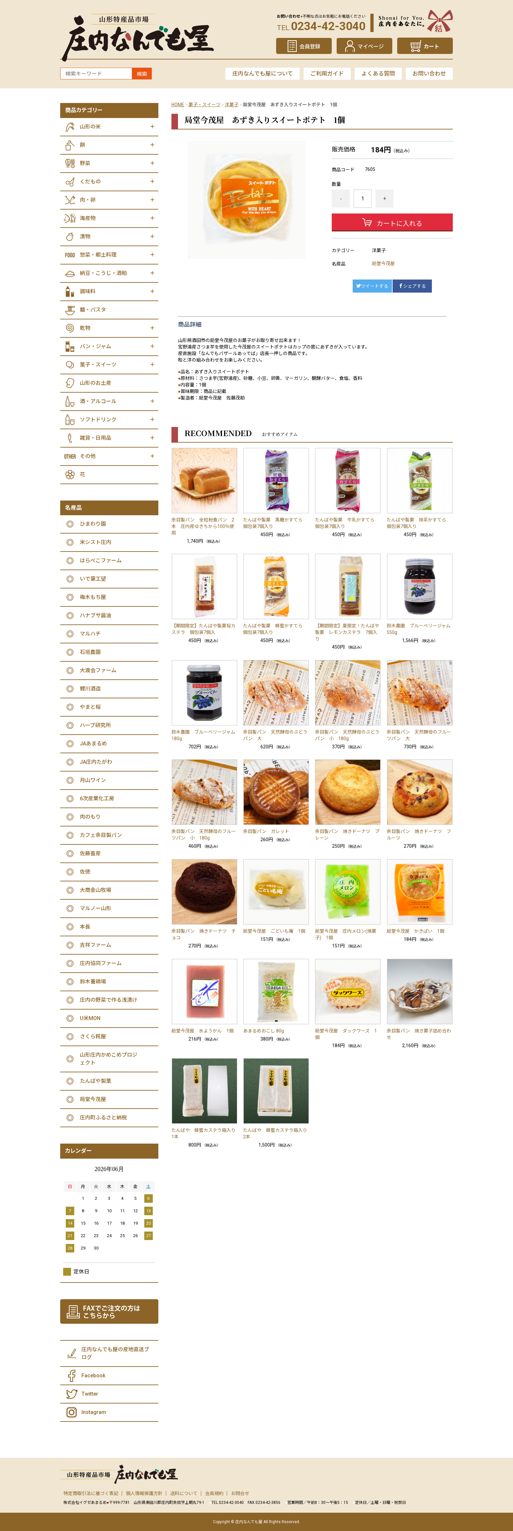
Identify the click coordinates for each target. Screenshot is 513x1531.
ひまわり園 (93, 524)
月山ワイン (93, 780)
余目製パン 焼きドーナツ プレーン (347, 835)
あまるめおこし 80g (263, 1030)
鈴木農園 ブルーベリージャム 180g (204, 735)
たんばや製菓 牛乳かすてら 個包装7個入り (347, 523)
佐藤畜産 (90, 853)
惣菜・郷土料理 (98, 255)
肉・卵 (88, 200)
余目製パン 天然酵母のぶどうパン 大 (275, 735)
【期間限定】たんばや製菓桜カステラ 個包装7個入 (203, 629)
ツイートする (372, 286)
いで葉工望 (93, 579)
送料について (184, 1493)
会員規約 (214, 1493)
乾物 (85, 328)
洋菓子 (232, 104)
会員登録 (309, 46)
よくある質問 (378, 73)
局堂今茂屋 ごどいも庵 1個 (274, 931)
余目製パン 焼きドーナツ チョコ (203, 934)
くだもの (90, 182)
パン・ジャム (95, 346)
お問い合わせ (429, 73)
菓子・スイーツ (204, 104)
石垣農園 (90, 652)
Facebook (93, 1375)
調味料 (88, 291)
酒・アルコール (98, 401)
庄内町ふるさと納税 (103, 1117)
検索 (142, 74)
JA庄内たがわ (96, 762)
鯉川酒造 (90, 689)
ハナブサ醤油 (95, 615)
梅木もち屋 (93, 597)
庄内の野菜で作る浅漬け (108, 1000)
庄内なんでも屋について (262, 73)
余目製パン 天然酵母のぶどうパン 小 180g (347, 735)
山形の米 (90, 127)
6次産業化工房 (97, 798)
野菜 (85, 163)
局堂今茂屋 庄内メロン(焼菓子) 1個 (345, 934)
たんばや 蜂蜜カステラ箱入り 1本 (204, 1133)
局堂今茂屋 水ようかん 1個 (202, 1030)
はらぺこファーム (101, 560)
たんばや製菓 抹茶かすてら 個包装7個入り (419, 523)
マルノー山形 (95, 908)
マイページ (371, 46)
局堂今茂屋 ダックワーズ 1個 (346, 1034)
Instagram (93, 1412)
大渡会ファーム (98, 670)
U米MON (90, 1018)
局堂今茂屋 (383, 263)
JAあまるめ (93, 743)
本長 (85, 927)
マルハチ (90, 634)
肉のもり (90, 817)
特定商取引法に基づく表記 (90, 1493)
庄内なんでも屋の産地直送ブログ (115, 1353)
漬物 (85, 236)
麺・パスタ (93, 310)
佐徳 (85, 872)
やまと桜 (90, 707)
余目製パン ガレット (266, 831)
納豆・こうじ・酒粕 (103, 273)
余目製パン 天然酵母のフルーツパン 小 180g (203, 835)
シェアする (412, 286)
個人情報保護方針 (144, 1493)
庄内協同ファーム (101, 963)
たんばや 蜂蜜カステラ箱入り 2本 (276, 1133)
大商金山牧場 (95, 890)
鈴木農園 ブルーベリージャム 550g (420, 629)
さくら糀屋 (93, 1036)
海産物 (88, 218)
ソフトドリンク (98, 420)
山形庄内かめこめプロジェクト (108, 1059)
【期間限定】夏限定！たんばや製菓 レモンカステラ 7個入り (347, 632)
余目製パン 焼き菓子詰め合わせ (419, 1034)
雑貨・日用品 (95, 438)
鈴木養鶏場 (93, 981)
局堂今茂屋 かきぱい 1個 (415, 931)
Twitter (89, 1394)
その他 (88, 456)
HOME (177, 104)
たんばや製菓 (95, 1081)
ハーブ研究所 (95, 725)
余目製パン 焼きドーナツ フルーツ (419, 835)
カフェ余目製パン (101, 835)
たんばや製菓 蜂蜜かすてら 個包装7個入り (275, 629)
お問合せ (240, 1493)
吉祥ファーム (95, 945)
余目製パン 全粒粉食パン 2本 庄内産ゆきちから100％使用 (202, 526)
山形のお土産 (95, 383)
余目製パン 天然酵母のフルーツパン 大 (419, 735)
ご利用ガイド (327, 73)
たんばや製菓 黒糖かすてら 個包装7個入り (275, 523)
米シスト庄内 (95, 542)
